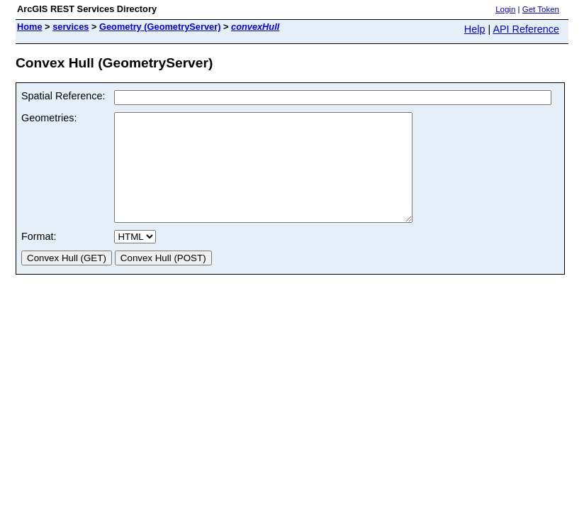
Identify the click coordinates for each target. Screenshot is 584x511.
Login (505, 9)
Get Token (540, 9)
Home (30, 26)
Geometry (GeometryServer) (159, 26)
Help (474, 29)
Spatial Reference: (63, 95)
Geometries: (49, 117)
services (70, 26)
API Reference (526, 29)
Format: (39, 257)
